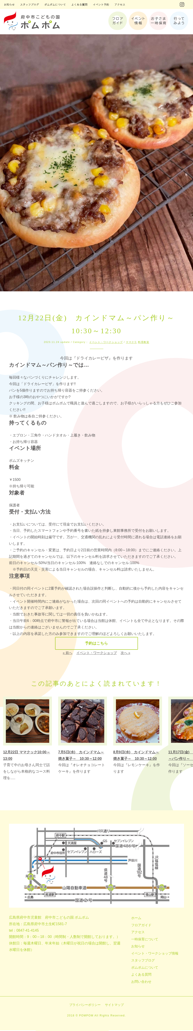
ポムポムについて (144, 968)
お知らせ (138, 947)
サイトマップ (114, 1005)
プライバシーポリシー (85, 1005)
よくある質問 (141, 975)
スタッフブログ (143, 961)
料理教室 (143, 342)
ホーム (136, 918)
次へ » (125, 653)
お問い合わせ (141, 982)
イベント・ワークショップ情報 (154, 954)
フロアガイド (141, 925)
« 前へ (67, 653)
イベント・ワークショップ (106, 342)
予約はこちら (96, 643)
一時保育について (144, 940)
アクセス (138, 933)
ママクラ (131, 342)
